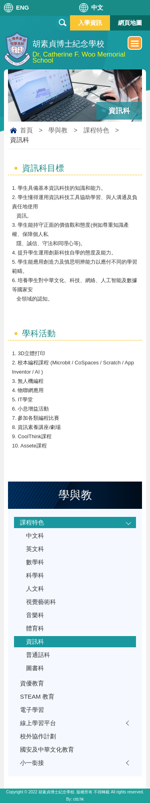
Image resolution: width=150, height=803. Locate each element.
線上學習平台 (38, 723)
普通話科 (38, 654)
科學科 (35, 575)
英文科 (35, 548)
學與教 (58, 130)
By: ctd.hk (75, 799)
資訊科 (35, 641)
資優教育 (32, 683)
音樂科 (35, 615)
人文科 (35, 588)
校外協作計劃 (38, 736)
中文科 (35, 535)
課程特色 (96, 130)
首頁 (26, 130)
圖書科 (35, 668)
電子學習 (32, 709)
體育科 (35, 628)
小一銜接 (32, 762)
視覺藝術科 (41, 601)
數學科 (35, 562)
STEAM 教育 (37, 696)
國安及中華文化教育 (47, 749)
